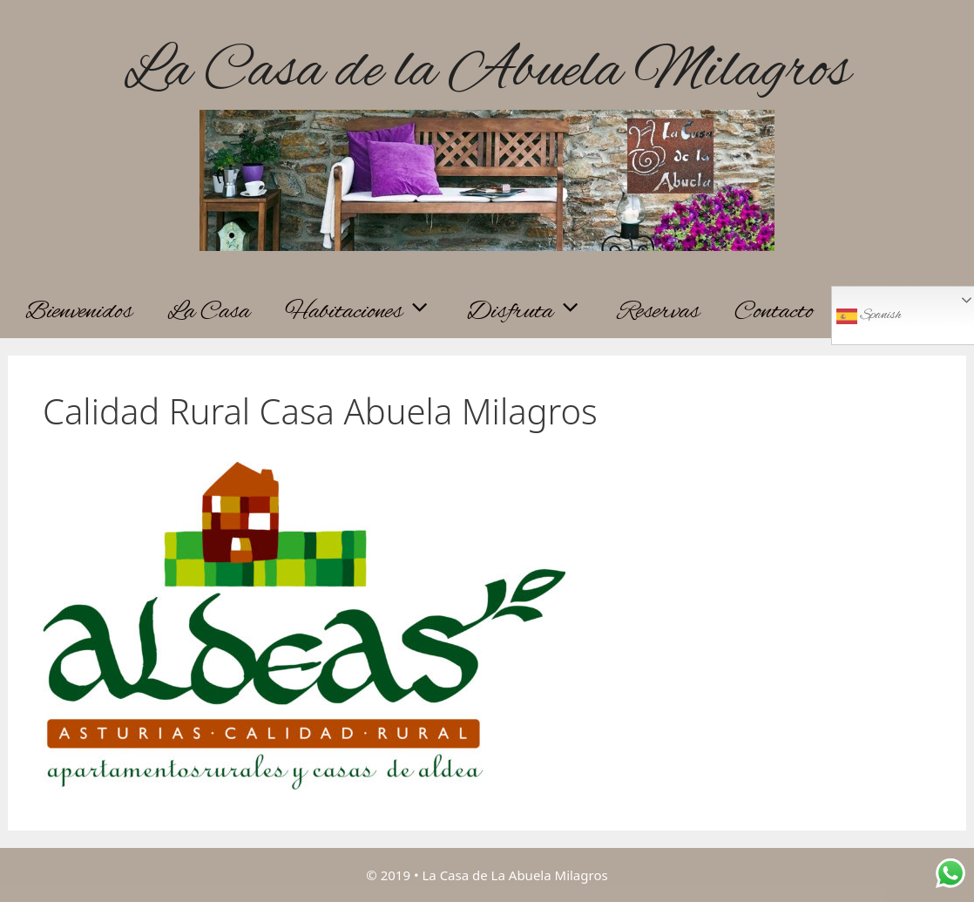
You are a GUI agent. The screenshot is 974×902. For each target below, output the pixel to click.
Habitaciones (367, 312)
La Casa (208, 312)
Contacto (774, 312)
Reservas (659, 312)
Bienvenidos (78, 312)
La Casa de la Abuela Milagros (487, 72)
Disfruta (533, 312)
